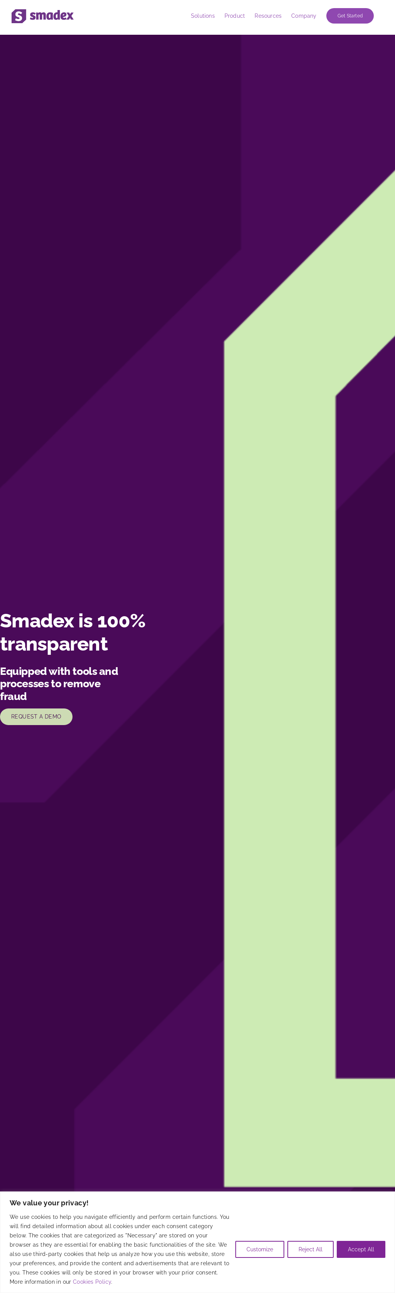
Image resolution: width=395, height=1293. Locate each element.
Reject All (310, 1249)
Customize (259, 1249)
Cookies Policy (92, 1282)
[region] (197, 1242)
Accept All (361, 1249)
